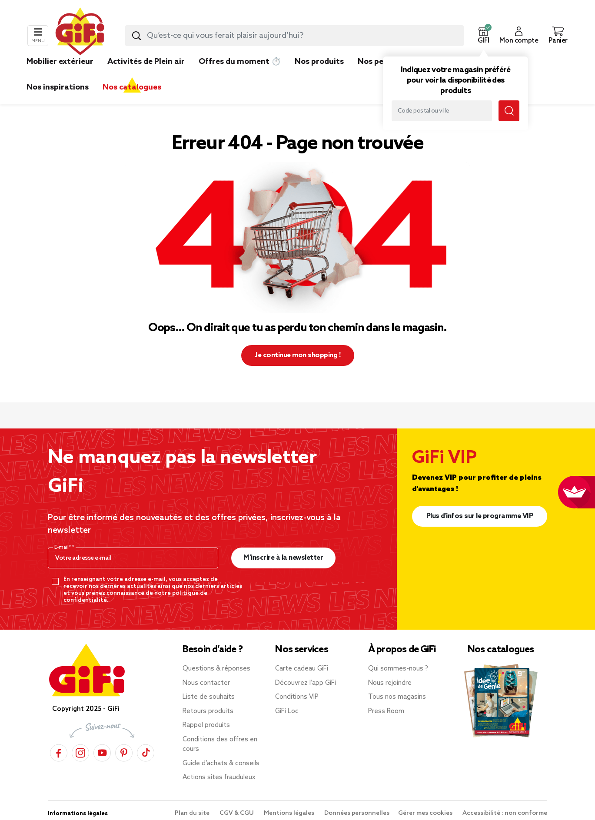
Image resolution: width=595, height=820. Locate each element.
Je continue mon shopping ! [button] (297, 355)
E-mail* (63, 547)
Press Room (386, 711)
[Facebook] (58, 751)
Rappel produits (206, 725)
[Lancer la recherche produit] (136, 35)
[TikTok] (145, 751)
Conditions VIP (297, 697)
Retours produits (208, 711)
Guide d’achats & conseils (221, 763)
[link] (319, 74)
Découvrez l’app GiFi (305, 683)
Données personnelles (356, 813)
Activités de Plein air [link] (146, 61)
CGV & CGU (237, 813)
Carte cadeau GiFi (301, 669)
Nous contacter (206, 683)
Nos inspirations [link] (58, 87)
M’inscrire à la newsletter (283, 558)
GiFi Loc (287, 711)
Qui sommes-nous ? (398, 669)
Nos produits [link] (319, 61)
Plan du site (193, 813)
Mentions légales (290, 813)
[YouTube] (102, 751)
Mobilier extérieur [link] (60, 61)
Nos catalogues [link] (132, 87)
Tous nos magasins (397, 697)
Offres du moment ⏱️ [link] (240, 61)
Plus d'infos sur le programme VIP (479, 516)
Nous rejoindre (390, 683)
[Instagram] (80, 751)
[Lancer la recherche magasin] (509, 110)
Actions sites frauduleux (219, 777)
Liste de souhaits (209, 697)
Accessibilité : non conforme (504, 813)
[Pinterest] (124, 751)
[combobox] (294, 35)
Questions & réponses (216, 669)
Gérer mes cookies (426, 813)
